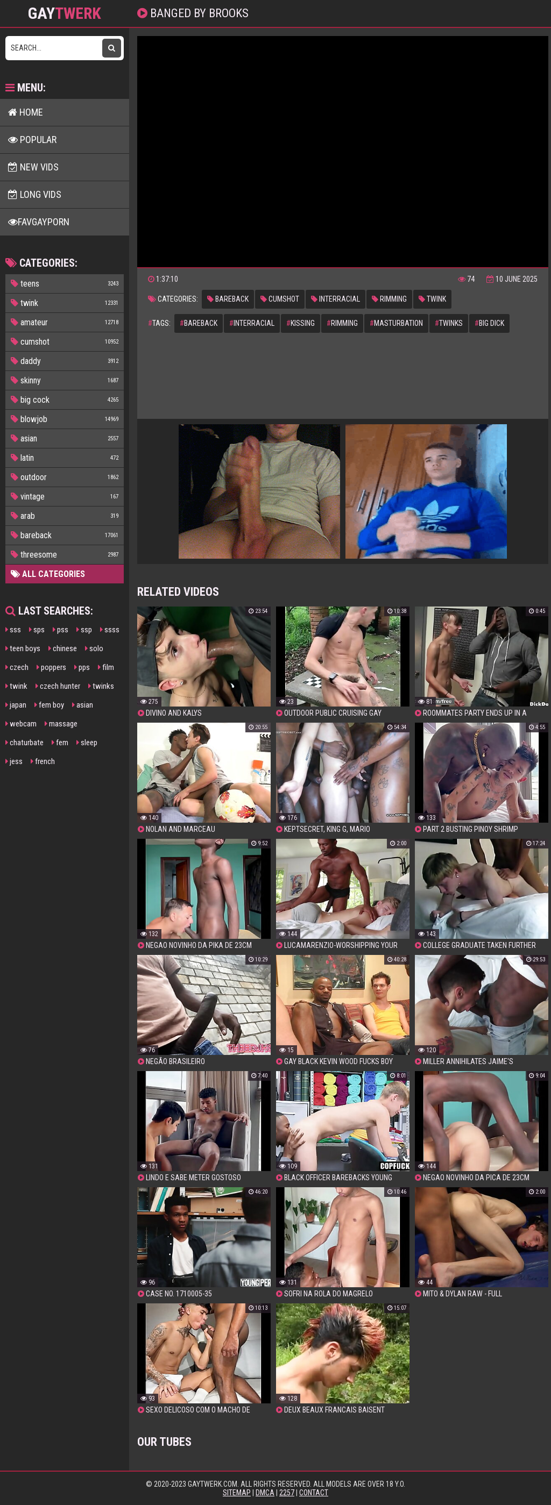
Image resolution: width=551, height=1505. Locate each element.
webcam (21, 724)
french (43, 761)
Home (25, 112)
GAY (64, 13)
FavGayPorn (38, 221)
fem (60, 742)
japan (15, 705)
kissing (300, 323)
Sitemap (237, 1492)
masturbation (396, 323)
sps (37, 629)
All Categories (48, 574)
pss (60, 629)
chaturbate (24, 742)
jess (14, 761)
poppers (51, 667)
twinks (101, 686)
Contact (313, 1492)
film (106, 667)
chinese (62, 648)
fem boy (49, 705)
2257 (286, 1492)
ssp (84, 629)
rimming (389, 299)
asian (82, 705)
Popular (32, 139)
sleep (86, 742)
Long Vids (34, 194)
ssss (109, 629)
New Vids (33, 167)
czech (17, 667)
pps (82, 667)
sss (13, 629)
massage (61, 724)
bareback (228, 299)
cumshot (279, 299)
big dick (489, 323)
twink (16, 686)
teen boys (22, 648)
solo (94, 648)
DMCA (265, 1492)
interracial (335, 299)
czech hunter (58, 686)
